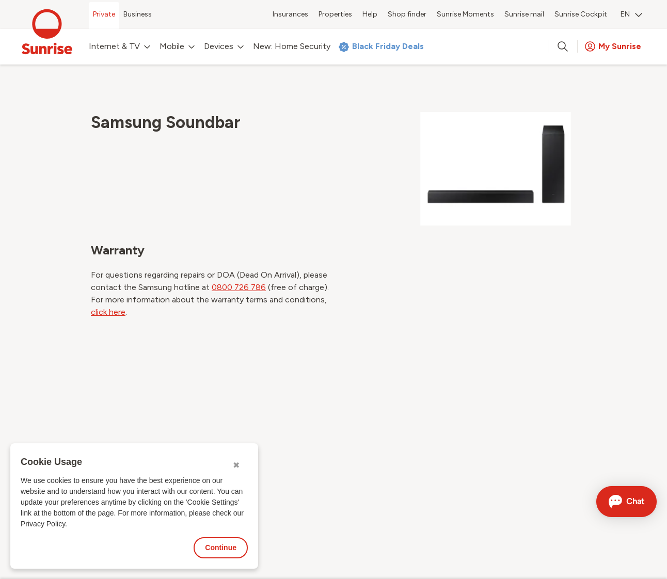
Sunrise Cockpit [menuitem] (580, 14)
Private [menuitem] (104, 14)
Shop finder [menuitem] (407, 14)
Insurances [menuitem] (290, 14)
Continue (220, 547)
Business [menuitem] (137, 14)
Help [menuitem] (369, 14)
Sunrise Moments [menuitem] (465, 14)
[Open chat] (626, 501)
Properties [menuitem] (335, 14)
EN (631, 14)
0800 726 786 (239, 287)
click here (108, 312)
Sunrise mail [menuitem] (524, 14)
